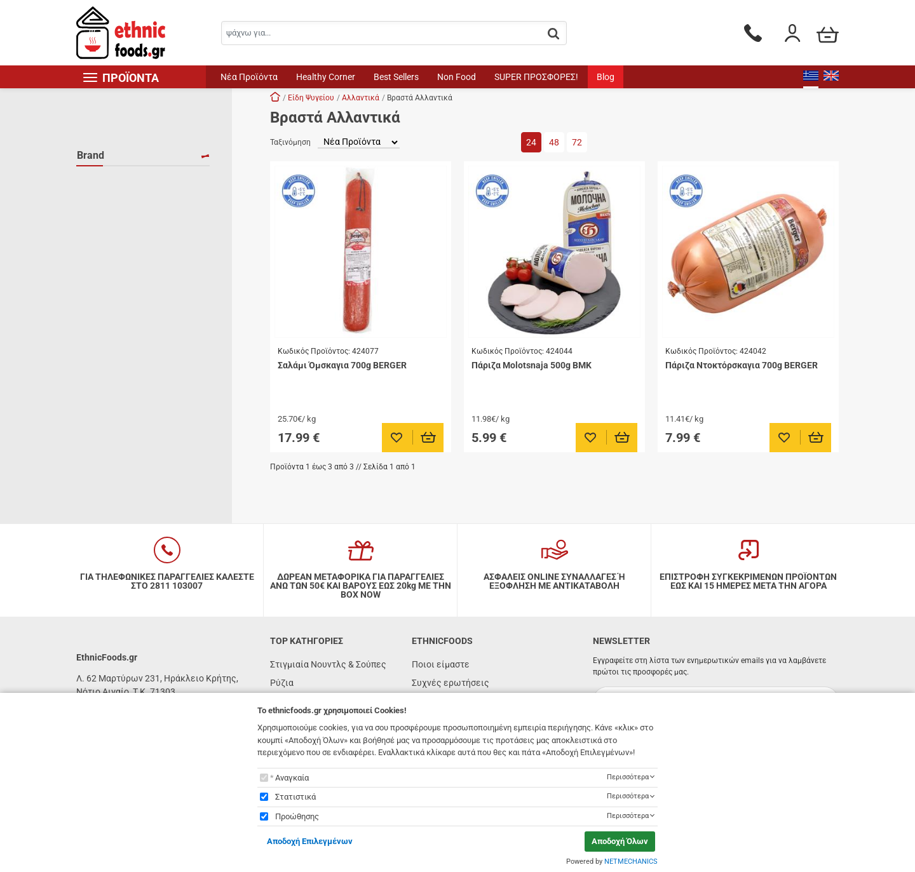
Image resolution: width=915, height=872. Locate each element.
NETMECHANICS (631, 861)
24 (531, 142)
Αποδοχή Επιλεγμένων (310, 841)
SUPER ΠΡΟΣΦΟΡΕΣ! (536, 77)
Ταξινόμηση (290, 142)
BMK (101, 201)
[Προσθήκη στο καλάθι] (429, 437)
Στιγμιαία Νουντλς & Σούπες (328, 664)
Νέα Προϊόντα (249, 77)
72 (577, 142)
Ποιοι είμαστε (441, 664)
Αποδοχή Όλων (620, 841)
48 (554, 142)
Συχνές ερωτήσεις (450, 683)
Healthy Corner (325, 77)
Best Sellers (396, 77)
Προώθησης (297, 816)
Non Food (456, 77)
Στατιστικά (295, 797)
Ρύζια (282, 683)
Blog (605, 77)
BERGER (109, 182)
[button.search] (553, 34)
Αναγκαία (292, 777)
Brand (90, 155)
